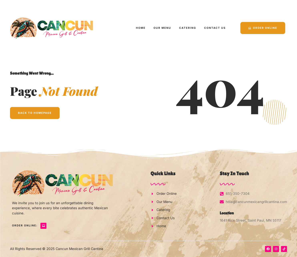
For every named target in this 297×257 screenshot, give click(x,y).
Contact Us (215, 27)
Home (140, 27)
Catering (187, 27)
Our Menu (162, 27)
